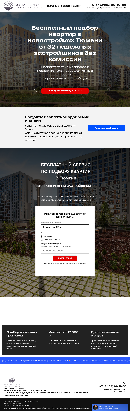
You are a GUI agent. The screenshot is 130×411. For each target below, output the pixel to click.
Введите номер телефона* (51, 244)
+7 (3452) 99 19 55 (113, 386)
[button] (65, 91)
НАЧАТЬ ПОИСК (65, 258)
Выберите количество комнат (51, 222)
